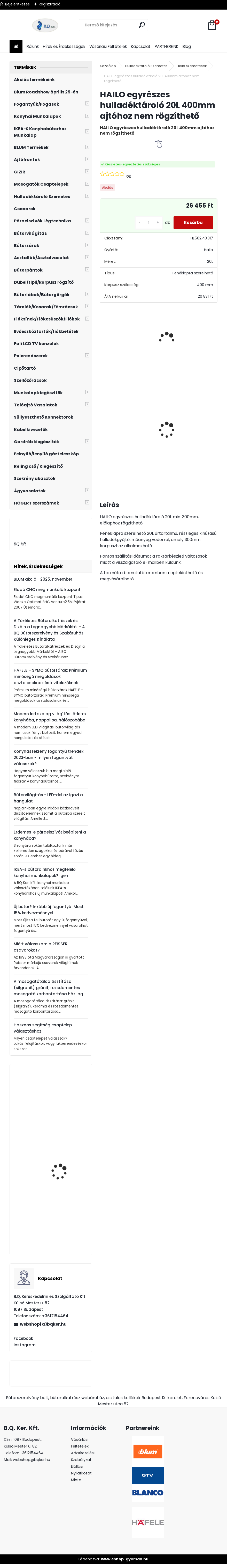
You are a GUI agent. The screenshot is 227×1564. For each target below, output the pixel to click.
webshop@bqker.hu (31, 1459)
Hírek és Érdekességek (64, 46)
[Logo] (45, 25)
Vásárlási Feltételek (108, 46)
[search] (142, 25)
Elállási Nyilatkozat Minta (81, 1473)
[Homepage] (16, 47)
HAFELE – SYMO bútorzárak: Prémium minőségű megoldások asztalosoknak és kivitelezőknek (50, 676)
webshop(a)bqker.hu (43, 1324)
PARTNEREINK (166, 46)
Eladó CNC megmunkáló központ (47, 589)
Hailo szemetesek (192, 65)
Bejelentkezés (17, 4)
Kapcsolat (141, 46)
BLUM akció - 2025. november (43, 579)
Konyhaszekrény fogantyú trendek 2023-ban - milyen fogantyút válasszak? (48, 757)
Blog (187, 46)
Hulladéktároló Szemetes (146, 65)
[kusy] (149, 222)
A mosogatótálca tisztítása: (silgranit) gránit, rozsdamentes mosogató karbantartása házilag (48, 988)
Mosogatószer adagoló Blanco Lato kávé (65, 1111)
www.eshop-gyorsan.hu (124, 1559)
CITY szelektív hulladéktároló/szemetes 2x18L (171, 431)
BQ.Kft (20, 544)
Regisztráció (49, 4)
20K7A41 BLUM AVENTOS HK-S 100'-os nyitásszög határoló (65, 1177)
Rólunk (33, 46)
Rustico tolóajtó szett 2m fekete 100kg (120, 418)
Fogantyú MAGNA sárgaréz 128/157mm (62, 1218)
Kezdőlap (108, 65)
